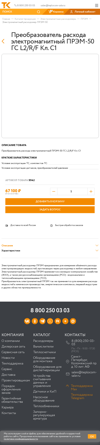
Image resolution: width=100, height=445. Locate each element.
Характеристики (11, 250)
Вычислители (43, 346)
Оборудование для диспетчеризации (47, 368)
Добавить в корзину (50, 201)
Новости (8, 358)
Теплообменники (46, 406)
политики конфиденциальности (21, 439)
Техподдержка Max (82, 387)
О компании (11, 341)
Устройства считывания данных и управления (42, 381)
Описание (7, 245)
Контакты (9, 413)
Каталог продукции (25, 19)
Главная (6, 19)
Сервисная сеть (13, 352)
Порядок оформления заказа (11, 389)
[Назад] (4, 41)
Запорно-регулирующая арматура (44, 415)
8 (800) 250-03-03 (83, 342)
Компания (13, 335)
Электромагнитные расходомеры (58, 19)
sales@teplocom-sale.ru (53, 5)
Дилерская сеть (13, 346)
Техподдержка (12, 363)
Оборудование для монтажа (44, 359)
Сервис (7, 369)
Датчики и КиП (44, 391)
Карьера (8, 407)
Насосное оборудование (44, 399)
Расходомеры (43, 341)
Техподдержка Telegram (82, 396)
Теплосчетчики (44, 352)
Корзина (56, 12)
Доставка (8, 375)
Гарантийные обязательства (12, 400)
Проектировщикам (16, 380)
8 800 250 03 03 (25, 5)
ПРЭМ (84, 19)
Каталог (41, 335)
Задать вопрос (50, 209)
